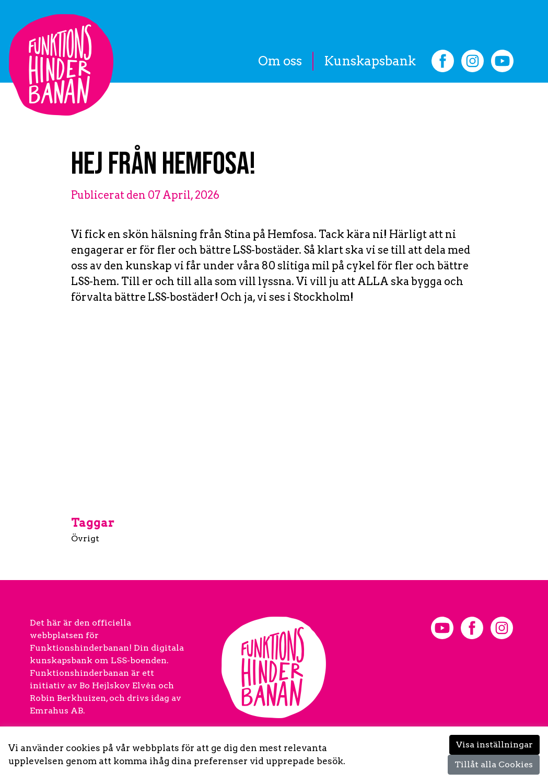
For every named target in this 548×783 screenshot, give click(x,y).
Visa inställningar (494, 745)
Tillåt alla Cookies (493, 764)
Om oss (280, 61)
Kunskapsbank (370, 61)
